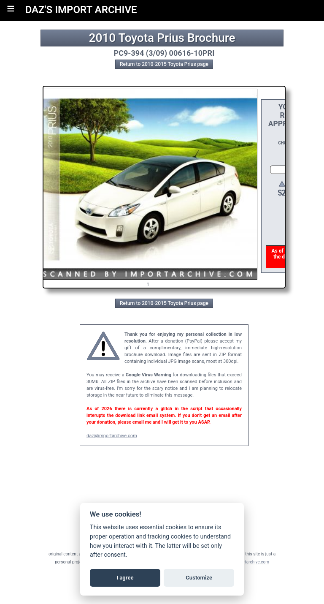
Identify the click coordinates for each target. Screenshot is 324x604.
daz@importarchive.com (111, 435)
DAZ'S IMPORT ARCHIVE (81, 10)
